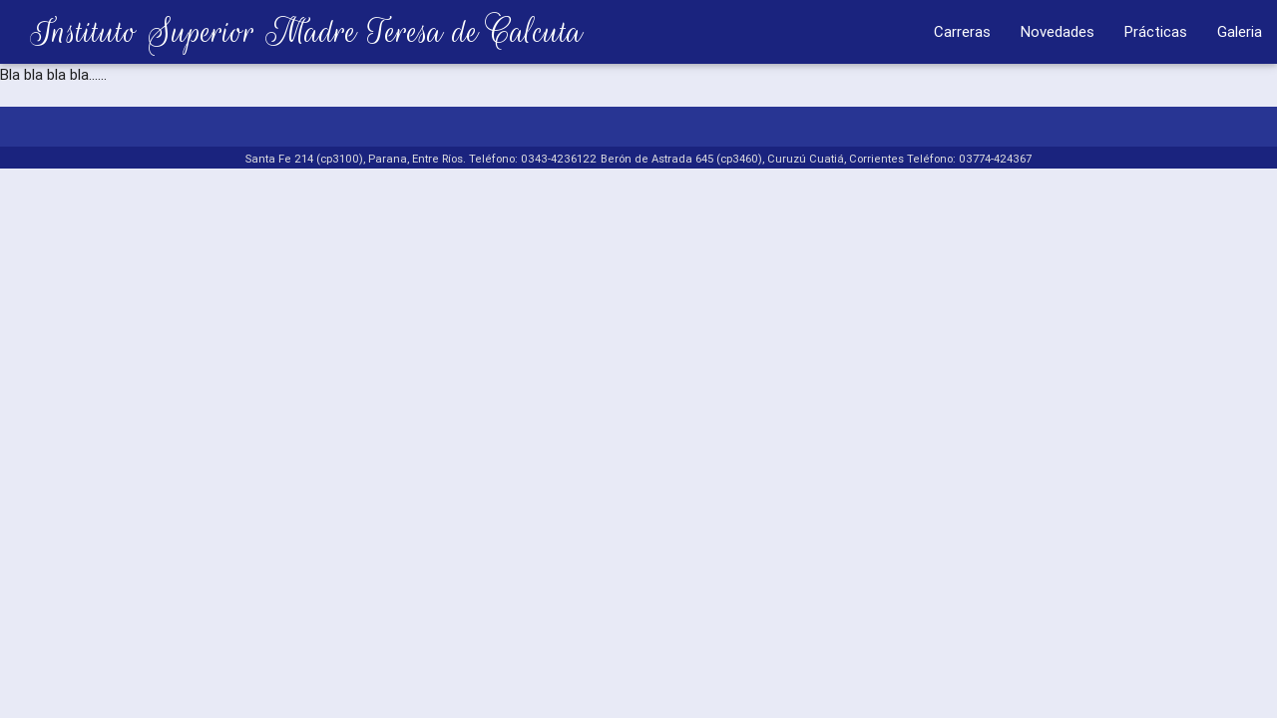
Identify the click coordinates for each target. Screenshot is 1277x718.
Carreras (962, 31)
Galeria (1239, 31)
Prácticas (1155, 31)
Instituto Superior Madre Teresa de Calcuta (291, 31)
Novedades (1057, 31)
